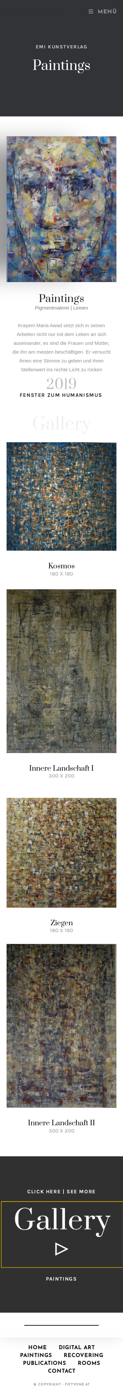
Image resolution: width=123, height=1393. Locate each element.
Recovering (83, 1355)
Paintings (36, 1355)
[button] (62, 1234)
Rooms (89, 1363)
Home (37, 1348)
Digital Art (77, 1348)
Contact (61, 1371)
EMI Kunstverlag (34, 12)
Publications (44, 1363)
